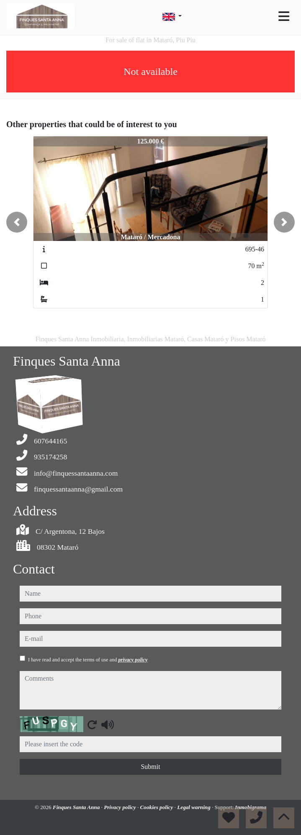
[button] (16, 222)
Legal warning (194, 807)
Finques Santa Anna (77, 807)
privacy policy (132, 660)
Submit (150, 766)
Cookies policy (157, 807)
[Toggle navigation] (283, 16)
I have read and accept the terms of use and (87, 660)
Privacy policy (120, 807)
